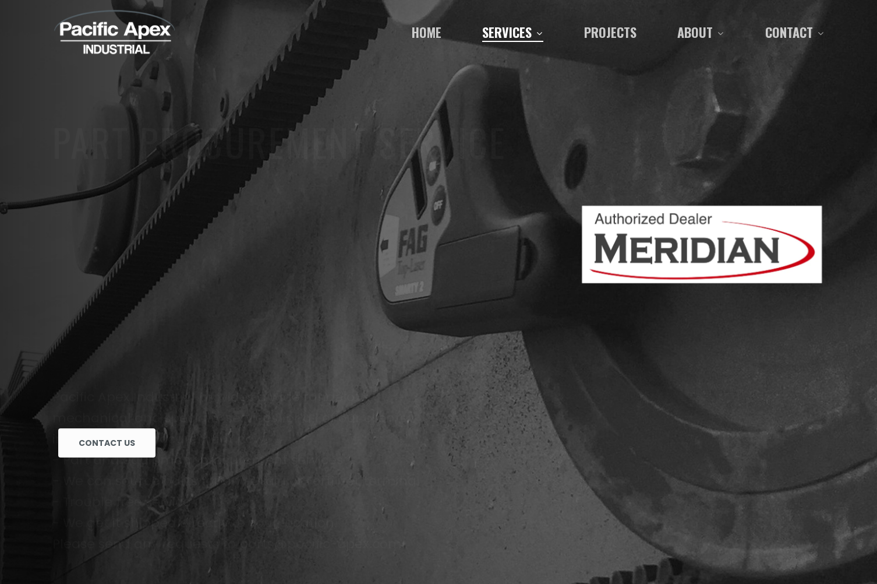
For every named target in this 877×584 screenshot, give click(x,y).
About (700, 32)
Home (426, 32)
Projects (610, 32)
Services (512, 32)
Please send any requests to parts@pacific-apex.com (227, 384)
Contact (794, 32)
